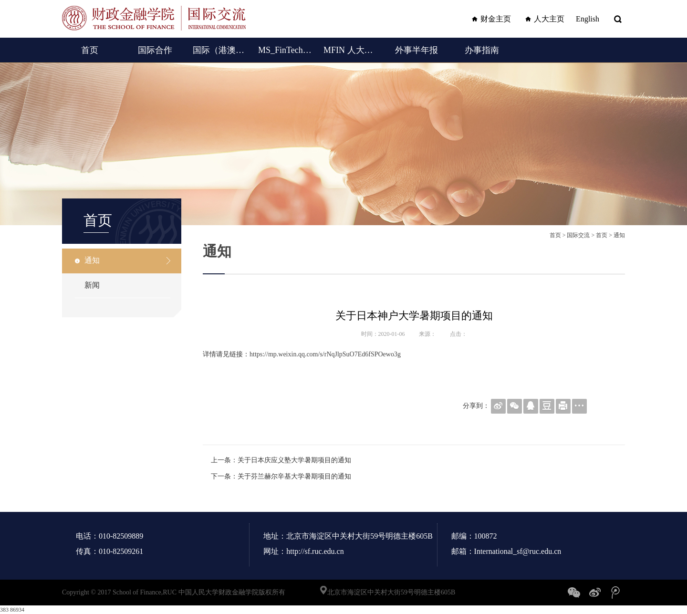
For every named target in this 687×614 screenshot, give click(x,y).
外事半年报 (416, 50)
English (587, 19)
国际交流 (578, 235)
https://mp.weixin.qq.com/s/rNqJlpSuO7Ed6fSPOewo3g (325, 354)
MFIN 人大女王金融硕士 (350, 50)
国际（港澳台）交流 (220, 50)
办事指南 (482, 50)
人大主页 (543, 19)
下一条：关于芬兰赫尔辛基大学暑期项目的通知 (281, 476)
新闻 (92, 285)
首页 (89, 50)
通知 (92, 260)
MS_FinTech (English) (285, 50)
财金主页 (490, 19)
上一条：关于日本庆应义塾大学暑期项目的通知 (281, 460)
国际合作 (155, 50)
